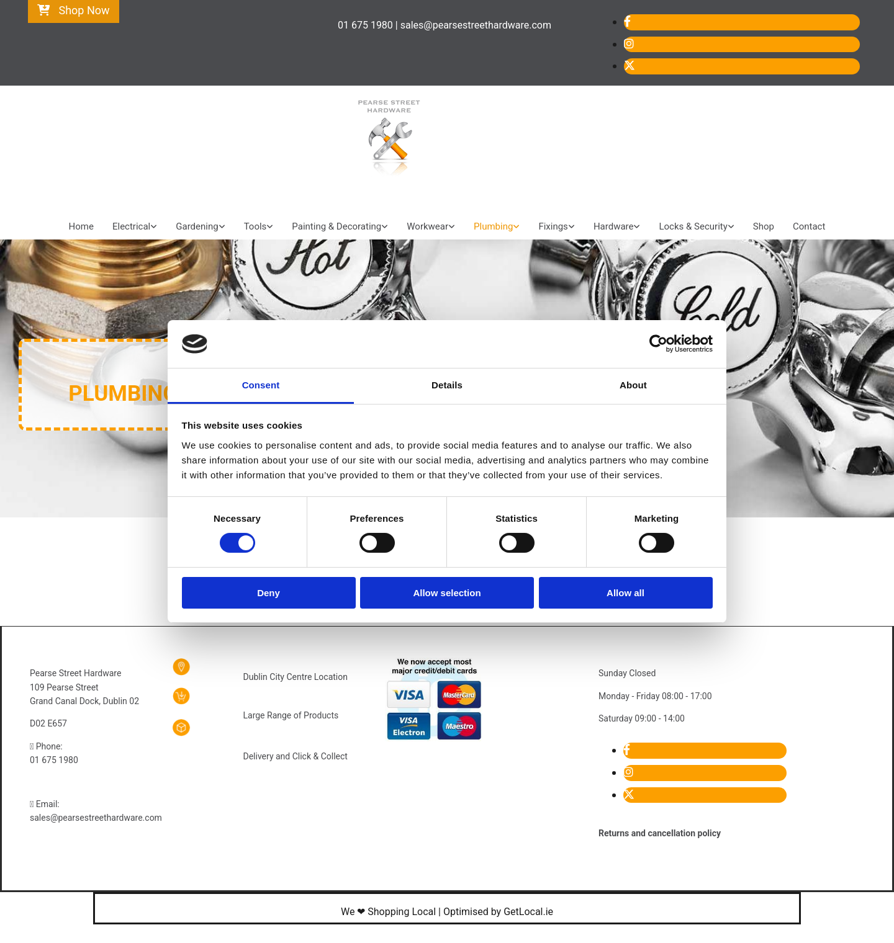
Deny (268, 593)
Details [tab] (447, 385)
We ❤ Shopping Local (388, 912)
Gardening (197, 226)
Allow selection (447, 593)
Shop (763, 226)
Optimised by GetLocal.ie (498, 912)
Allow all (625, 593)
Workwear (427, 226)
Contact (809, 226)
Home (81, 226)
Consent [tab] (261, 385)
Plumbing (493, 226)
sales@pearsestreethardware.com (96, 818)
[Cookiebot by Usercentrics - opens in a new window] (658, 343)
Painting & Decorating (336, 226)
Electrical (131, 226)
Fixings (552, 226)
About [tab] (633, 385)
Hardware (614, 226)
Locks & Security (693, 226)
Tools (255, 226)
